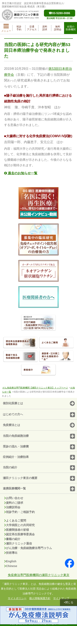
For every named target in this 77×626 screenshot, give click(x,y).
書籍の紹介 (12, 539)
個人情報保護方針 (40, 598)
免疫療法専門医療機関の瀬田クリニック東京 (38, 575)
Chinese (10, 566)
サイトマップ (61, 598)
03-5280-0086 (59, 13)
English (10, 561)
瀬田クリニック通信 (18, 543)
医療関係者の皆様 (16, 530)
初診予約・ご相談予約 (19, 512)
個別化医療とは (39, 403)
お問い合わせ (13, 498)
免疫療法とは (39, 425)
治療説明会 (12, 507)
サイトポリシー (17, 598)
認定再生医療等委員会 (19, 534)
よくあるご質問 (15, 520)
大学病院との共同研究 (19, 525)
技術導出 (10, 552)
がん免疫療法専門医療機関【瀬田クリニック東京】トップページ (35, 387)
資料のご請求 (13, 502)
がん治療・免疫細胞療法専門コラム (28, 548)
